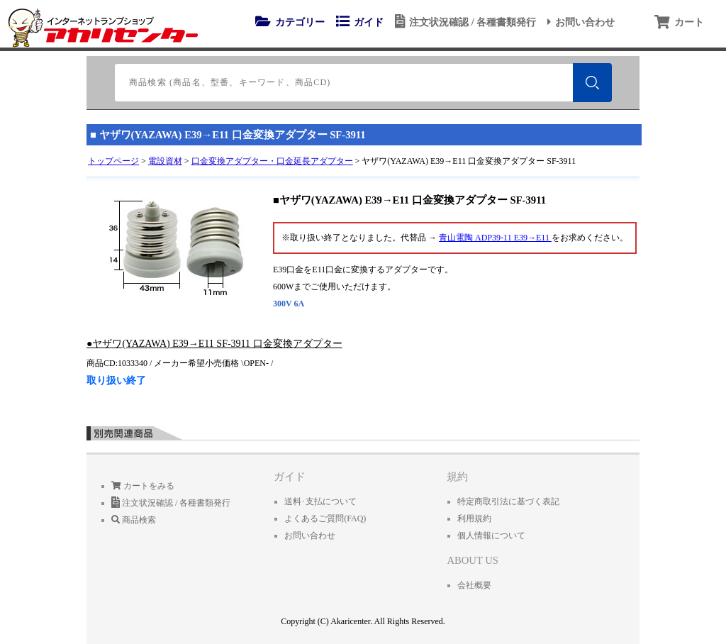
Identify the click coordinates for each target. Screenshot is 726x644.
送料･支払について (320, 501)
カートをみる (142, 486)
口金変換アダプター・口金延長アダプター (272, 161)
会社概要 (474, 585)
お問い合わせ (579, 22)
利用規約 (474, 518)
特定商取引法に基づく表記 (508, 501)
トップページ (113, 161)
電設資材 (165, 161)
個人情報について (491, 535)
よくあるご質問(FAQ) (325, 518)
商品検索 (133, 520)
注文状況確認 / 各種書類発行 (463, 22)
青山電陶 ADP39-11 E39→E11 (495, 238)
